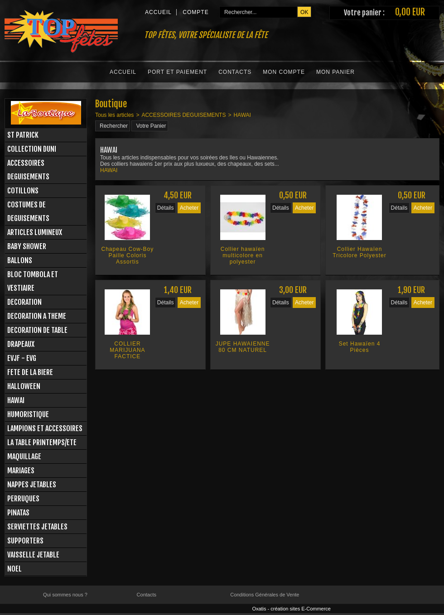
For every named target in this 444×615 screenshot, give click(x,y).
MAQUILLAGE (24, 456)
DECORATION (24, 302)
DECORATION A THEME (36, 316)
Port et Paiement (177, 72)
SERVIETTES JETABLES (37, 526)
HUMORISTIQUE (28, 414)
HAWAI (15, 400)
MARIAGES (20, 470)
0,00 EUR (410, 12)
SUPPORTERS (25, 540)
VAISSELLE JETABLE (33, 554)
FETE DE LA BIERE (30, 372)
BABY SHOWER (26, 246)
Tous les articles (114, 115)
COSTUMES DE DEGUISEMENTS (28, 211)
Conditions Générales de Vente (264, 594)
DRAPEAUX (20, 344)
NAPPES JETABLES (31, 484)
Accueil (123, 72)
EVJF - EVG (21, 358)
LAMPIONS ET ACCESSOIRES (44, 428)
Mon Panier (335, 72)
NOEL (14, 568)
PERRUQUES (23, 498)
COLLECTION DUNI (31, 149)
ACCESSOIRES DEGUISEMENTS (28, 170)
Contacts (234, 72)
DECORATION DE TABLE (37, 330)
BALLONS (19, 260)
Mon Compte (284, 72)
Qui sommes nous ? (65, 594)
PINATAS (18, 512)
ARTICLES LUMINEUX (34, 232)
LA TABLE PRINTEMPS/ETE (42, 442)
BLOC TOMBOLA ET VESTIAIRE (32, 281)
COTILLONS (23, 190)
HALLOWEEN (23, 386)
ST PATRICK (23, 134)
